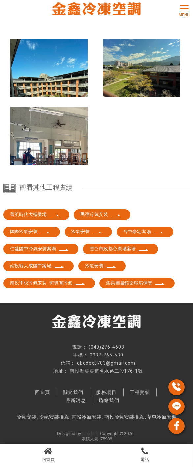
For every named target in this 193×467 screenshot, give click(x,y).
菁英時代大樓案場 (34, 214)
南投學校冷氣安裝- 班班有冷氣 (47, 282)
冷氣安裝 (86, 231)
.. (135, 433)
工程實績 (140, 392)
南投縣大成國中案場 (37, 265)
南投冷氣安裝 (86, 417)
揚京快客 (90, 433)
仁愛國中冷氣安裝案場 (39, 248)
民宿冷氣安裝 (100, 214)
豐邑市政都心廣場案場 (119, 248)
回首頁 (48, 454)
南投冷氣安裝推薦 (124, 417)
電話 (144, 454)
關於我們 (73, 392)
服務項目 (106, 392)
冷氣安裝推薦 (54, 417)
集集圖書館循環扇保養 (135, 282)
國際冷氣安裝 (30, 231)
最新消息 (76, 400)
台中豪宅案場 (143, 231)
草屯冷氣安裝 (162, 417)
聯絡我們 (109, 400)
